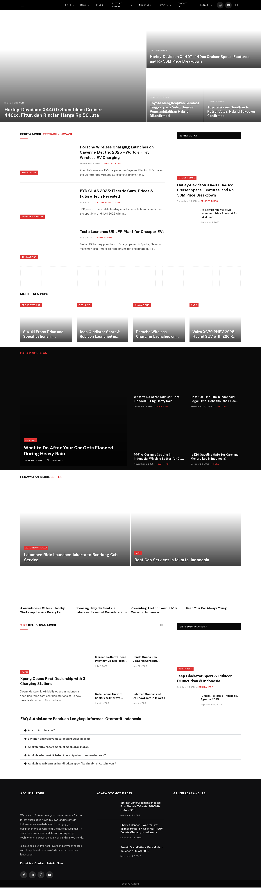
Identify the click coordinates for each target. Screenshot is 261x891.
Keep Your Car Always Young (206, 611)
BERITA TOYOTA (159, 97)
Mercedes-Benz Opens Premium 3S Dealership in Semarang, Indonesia (111, 661)
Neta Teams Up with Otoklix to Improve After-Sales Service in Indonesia (110, 699)
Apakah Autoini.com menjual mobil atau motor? (59, 749)
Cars (68, 5)
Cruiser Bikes (158, 50)
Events (164, 5)
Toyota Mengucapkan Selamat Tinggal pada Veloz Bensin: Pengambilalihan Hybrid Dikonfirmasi (174, 109)
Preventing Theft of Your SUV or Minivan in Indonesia (154, 613)
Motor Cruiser (14, 102)
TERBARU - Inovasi (46, 134)
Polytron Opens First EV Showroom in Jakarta (149, 698)
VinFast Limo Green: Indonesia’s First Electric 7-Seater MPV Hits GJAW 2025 (140, 809)
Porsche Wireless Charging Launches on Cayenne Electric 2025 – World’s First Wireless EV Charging (117, 152)
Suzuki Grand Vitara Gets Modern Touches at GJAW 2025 (141, 851)
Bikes (83, 5)
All (162, 628)
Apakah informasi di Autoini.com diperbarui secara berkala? (67, 757)
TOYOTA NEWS (216, 101)
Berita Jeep (185, 671)
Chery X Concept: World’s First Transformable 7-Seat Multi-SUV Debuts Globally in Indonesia (141, 831)
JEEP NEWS (88, 305)
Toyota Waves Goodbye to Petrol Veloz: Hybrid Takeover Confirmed (231, 111)
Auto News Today (32, 216)
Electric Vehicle (117, 5)
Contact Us (182, 5)
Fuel (216, 466)
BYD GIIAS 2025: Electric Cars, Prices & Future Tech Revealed (116, 194)
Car (138, 556)
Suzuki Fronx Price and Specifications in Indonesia (47, 336)
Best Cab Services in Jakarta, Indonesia (171, 562)
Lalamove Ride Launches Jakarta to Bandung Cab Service (71, 560)
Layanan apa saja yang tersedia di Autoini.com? (59, 741)
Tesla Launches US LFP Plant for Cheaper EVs (122, 231)
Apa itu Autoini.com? (41, 733)
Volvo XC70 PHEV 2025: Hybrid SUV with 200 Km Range (225, 337)
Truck (99, 5)
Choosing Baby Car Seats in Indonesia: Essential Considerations (101, 613)
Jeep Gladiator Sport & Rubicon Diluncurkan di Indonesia (205, 681)
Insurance (145, 5)
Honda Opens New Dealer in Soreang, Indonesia (145, 661)
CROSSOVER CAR (31, 305)
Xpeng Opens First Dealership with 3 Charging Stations (52, 683)
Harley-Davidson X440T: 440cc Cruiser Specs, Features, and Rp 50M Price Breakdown (200, 59)
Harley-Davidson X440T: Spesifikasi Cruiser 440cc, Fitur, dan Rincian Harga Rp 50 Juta (53, 112)
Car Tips (30, 443)
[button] (130, 733)
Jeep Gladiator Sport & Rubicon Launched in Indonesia (103, 337)
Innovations (29, 172)
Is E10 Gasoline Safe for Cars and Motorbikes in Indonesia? (215, 459)
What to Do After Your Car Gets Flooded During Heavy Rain (68, 453)
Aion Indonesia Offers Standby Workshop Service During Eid (42, 613)
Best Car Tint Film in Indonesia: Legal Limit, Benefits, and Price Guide (213, 402)
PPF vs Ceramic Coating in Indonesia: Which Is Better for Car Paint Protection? (158, 459)
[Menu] (23, 5)
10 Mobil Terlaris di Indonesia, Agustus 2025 (219, 700)
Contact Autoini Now (48, 866)
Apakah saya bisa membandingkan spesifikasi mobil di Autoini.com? (72, 766)
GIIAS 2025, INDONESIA (193, 629)
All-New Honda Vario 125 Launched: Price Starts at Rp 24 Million (219, 213)
